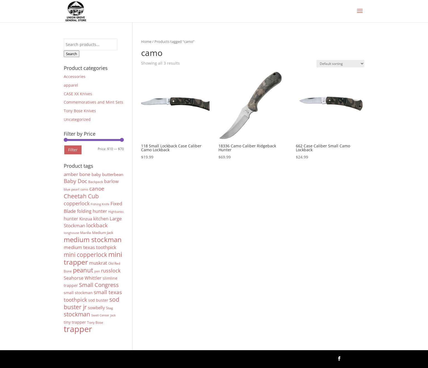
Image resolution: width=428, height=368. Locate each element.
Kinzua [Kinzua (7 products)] (85, 218)
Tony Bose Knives (80, 110)
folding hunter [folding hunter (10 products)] (92, 211)
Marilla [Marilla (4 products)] (85, 232)
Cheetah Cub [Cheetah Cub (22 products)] (81, 196)
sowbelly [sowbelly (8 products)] (96, 307)
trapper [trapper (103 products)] (78, 329)
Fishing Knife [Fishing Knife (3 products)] (100, 204)
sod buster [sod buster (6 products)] (98, 300)
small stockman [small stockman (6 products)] (78, 292)
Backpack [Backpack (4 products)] (95, 181)
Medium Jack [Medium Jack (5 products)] (102, 232)
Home (146, 41)
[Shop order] (340, 63)
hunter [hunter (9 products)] (71, 219)
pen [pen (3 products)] (97, 271)
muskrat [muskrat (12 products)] (98, 262)
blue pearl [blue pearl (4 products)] (71, 189)
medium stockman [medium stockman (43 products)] (93, 239)
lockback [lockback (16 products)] (97, 225)
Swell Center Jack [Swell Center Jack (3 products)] (103, 315)
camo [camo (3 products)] (84, 189)
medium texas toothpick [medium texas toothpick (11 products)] (90, 247)
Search (71, 53)
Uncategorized (77, 119)
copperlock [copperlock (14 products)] (77, 203)
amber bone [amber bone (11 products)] (77, 174)
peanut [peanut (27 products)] (83, 270)
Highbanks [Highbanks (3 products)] (116, 212)
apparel (71, 85)
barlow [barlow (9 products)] (111, 181)
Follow (355, 358)
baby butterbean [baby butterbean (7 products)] (107, 174)
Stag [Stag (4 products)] (109, 308)
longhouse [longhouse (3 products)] (71, 233)
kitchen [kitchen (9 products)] (101, 219)
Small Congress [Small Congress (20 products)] (99, 285)
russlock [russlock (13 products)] (110, 270)
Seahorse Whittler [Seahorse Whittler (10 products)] (83, 278)
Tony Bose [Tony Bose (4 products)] (95, 322)
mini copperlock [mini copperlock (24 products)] (85, 254)
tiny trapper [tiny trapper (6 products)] (75, 322)
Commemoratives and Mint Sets (93, 102)
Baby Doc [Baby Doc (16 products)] (75, 181)
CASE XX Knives (78, 93)
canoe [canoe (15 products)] (96, 188)
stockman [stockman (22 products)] (77, 314)
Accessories (74, 76)
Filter (73, 149)
